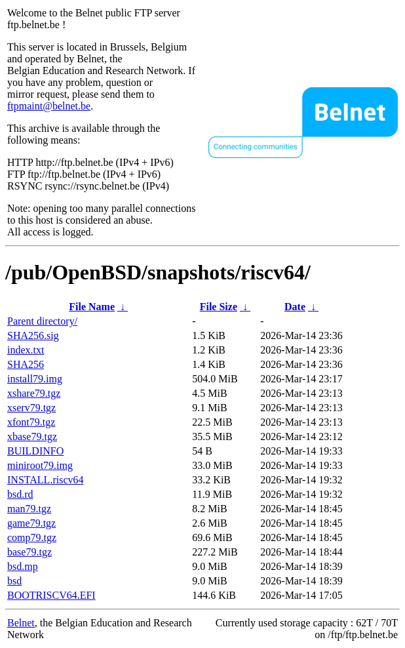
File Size (218, 306)
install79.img (34, 378)
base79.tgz (29, 551)
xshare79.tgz (33, 393)
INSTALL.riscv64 (45, 479)
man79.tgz (29, 508)
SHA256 (25, 364)
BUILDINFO (35, 450)
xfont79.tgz (31, 422)
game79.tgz (31, 523)
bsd (14, 580)
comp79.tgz (31, 537)
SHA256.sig (33, 335)
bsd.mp (22, 566)
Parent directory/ (42, 321)
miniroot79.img (40, 465)
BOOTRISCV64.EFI (51, 595)
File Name (92, 306)
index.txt (25, 349)
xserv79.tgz (31, 407)
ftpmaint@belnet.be (48, 105)
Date (294, 306)
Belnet (21, 622)
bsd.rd (20, 494)
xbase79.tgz (32, 436)
